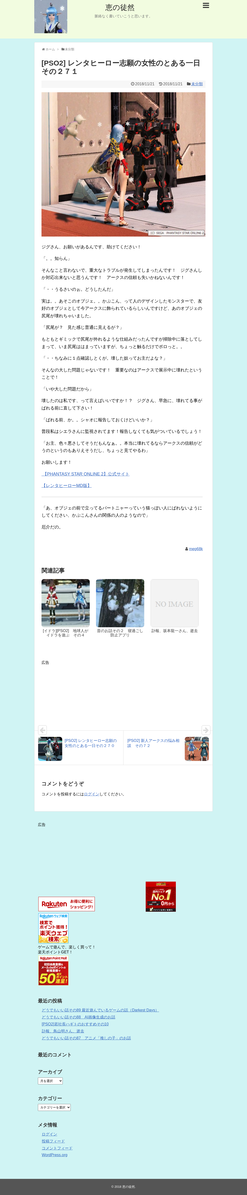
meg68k (196, 549)
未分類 (197, 84)
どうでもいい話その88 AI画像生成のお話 (78, 1017)
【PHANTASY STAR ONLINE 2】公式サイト (85, 474)
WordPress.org (54, 1155)
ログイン (91, 794)
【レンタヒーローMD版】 (66, 485)
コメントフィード (57, 1148)
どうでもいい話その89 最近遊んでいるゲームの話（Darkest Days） (100, 1010)
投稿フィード (53, 1141)
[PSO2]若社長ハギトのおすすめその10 (75, 1024)
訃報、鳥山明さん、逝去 (63, 1031)
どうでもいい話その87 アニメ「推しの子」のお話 (86, 1038)
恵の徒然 (120, 7)
